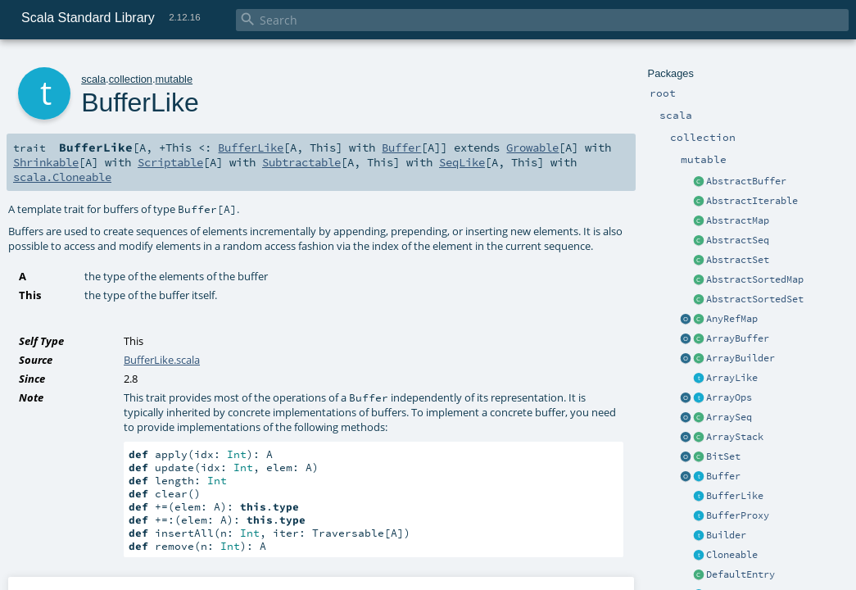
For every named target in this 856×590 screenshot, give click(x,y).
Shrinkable (46, 162)
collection (130, 79)
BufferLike (734, 496)
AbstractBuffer (746, 181)
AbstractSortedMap (755, 279)
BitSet (723, 456)
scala (93, 79)
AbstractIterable (752, 200)
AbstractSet (737, 260)
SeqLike (462, 162)
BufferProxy (737, 515)
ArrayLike (732, 378)
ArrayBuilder (740, 358)
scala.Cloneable (62, 177)
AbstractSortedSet (755, 299)
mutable (174, 79)
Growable (532, 147)
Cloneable (732, 554)
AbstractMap (737, 220)
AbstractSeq (737, 240)
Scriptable (170, 162)
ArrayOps (729, 397)
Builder (726, 535)
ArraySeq (729, 417)
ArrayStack (734, 436)
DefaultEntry (740, 574)
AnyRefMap (732, 318)
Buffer (723, 476)
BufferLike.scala (162, 359)
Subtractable (301, 162)
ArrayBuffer (737, 338)
